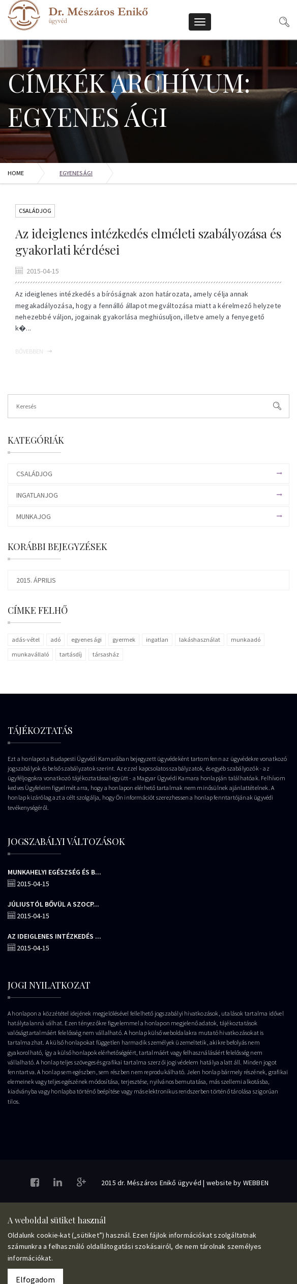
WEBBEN (256, 1182)
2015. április (36, 580)
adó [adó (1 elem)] (55, 639)
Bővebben (33, 351)
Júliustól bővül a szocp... (53, 904)
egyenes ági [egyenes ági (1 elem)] (86, 639)
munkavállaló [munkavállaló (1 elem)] (30, 654)
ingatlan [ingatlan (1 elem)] (157, 639)
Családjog (35, 210)
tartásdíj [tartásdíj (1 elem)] (71, 654)
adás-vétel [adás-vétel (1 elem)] (26, 639)
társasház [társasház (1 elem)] (106, 654)
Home (16, 173)
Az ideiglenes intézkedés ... (54, 936)
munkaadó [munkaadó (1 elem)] (245, 639)
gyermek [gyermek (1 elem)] (123, 639)
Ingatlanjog (37, 495)
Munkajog (33, 516)
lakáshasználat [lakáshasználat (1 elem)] (199, 639)
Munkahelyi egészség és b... (54, 872)
